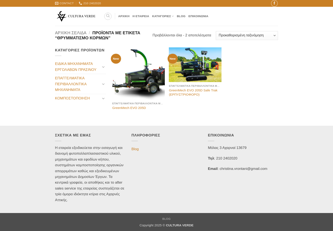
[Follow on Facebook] (274, 3)
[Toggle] (103, 67)
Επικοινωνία (198, 16)
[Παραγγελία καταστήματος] (247, 35)
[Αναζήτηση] (107, 16)
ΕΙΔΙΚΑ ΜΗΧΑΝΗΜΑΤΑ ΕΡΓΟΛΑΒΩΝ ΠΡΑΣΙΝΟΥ (75, 67)
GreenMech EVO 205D (129, 108)
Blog (181, 16)
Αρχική (124, 16)
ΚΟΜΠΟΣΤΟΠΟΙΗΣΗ (72, 98)
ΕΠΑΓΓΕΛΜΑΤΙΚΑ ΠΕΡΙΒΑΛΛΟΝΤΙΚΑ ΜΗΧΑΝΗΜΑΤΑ (70, 84)
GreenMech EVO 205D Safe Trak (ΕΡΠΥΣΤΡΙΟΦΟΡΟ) (193, 92)
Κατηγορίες (163, 16)
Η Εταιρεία (141, 16)
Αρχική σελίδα (70, 32)
